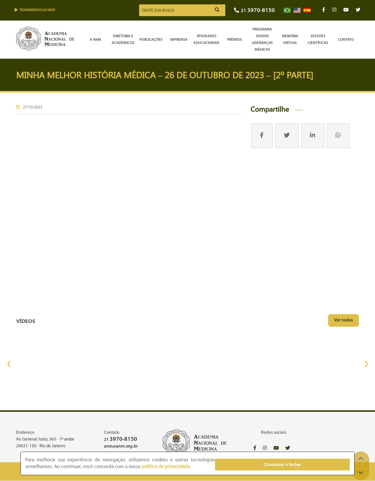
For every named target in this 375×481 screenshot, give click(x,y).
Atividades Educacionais (206, 39)
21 (254, 11)
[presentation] (8, 364)
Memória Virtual (290, 39)
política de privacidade (108, 467)
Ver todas (343, 320)
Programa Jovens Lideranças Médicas (262, 40)
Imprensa (179, 40)
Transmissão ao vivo (35, 10)
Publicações (151, 40)
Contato (346, 40)
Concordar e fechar (317, 463)
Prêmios (234, 40)
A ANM (95, 40)
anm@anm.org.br (121, 446)
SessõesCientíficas (318, 39)
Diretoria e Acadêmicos (123, 39)
